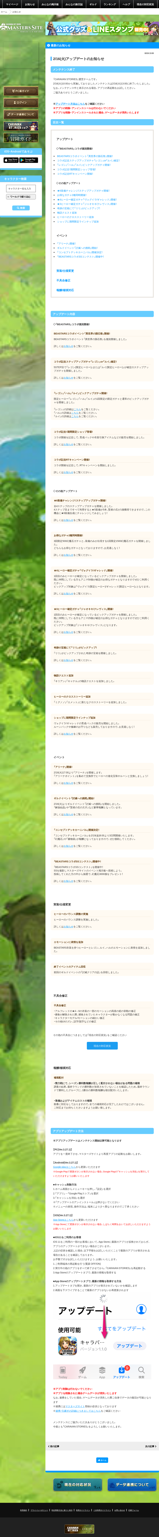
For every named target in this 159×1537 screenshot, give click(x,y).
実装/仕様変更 (65, 270)
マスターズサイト (75, 1406)
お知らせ (30, 4)
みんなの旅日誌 (74, 4)
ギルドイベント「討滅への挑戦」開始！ (77, 247)
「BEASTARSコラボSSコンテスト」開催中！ (80, 256)
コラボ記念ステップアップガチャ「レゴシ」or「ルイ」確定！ (88, 160)
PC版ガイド (20, 91)
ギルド (93, 4)
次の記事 (149, 1446)
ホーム (4, 11)
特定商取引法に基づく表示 (62, 1510)
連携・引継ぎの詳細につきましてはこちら (78, 1410)
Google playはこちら (64, 1167)
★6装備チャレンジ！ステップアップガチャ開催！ (83, 190)
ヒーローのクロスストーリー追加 (75, 217)
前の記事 (54, 1446)
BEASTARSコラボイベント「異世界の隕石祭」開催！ (85, 156)
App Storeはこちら (63, 1219)
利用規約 (23, 1510)
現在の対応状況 (145, 4)
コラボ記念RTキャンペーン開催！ (75, 173)
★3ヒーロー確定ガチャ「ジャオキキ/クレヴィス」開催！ (87, 204)
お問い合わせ (119, 1510)
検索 (22, 208)
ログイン (20, 102)
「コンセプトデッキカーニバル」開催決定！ (80, 252)
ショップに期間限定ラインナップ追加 (78, 221)
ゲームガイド (20, 138)
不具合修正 (63, 280)
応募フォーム (133, 1510)
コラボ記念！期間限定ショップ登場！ (76, 169)
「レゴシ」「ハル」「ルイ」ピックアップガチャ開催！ (84, 164)
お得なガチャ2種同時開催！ (71, 195)
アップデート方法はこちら (70, 103)
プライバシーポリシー (39, 1510)
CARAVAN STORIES (79, 1529)
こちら (77, 409)
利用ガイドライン (83, 1510)
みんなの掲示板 (50, 4)
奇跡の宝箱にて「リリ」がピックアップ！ (78, 208)
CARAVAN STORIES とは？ (20, 126)
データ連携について (20, 114)
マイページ (12, 4)
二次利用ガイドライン (102, 1510)
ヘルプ (126, 4)
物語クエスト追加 (67, 212)
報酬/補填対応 (65, 290)
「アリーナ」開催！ (66, 243)
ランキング (110, 4)
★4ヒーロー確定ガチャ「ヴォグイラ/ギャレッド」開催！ (87, 199)
